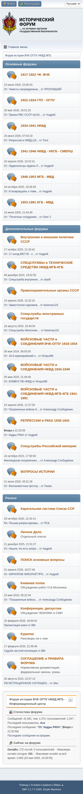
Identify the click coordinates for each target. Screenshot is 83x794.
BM (33, 625)
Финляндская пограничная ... (22, 460)
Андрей (51, 114)
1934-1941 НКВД (33, 125)
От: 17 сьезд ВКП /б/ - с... (19, 254)
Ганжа (48, 486)
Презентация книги (15, 625)
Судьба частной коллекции (20, 650)
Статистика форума (25, 712)
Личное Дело (31, 532)
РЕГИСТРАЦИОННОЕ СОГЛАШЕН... (26, 683)
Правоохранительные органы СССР (50, 290)
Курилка (27, 634)
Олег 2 (47, 216)
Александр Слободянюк (58, 409)
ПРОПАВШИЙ (52, 89)
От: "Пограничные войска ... (21, 599)
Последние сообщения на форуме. (29, 735)
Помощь (24, 785)
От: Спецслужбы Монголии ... (22, 330)
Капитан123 (51, 305)
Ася (42, 723)
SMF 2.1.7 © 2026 (31, 789)
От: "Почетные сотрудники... (21, 216)
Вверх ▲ (59, 785)
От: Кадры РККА (14, 435)
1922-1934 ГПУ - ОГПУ (38, 100)
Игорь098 (47, 355)
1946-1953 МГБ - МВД (37, 177)
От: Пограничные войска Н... (21, 409)
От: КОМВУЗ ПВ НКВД (18, 381)
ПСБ (47, 523)
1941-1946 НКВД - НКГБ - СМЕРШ (47, 151)
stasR (47, 279)
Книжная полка (33, 583)
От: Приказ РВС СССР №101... (23, 114)
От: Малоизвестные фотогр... (22, 486)
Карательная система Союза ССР (47, 508)
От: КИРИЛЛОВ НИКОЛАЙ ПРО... (24, 574)
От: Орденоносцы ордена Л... (22, 165)
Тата (45, 140)
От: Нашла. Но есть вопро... (21, 548)
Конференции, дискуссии (41, 608)
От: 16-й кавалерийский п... (21, 355)
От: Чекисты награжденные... (22, 89)
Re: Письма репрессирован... (22, 523)
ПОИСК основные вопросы (42, 560)
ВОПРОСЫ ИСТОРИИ (38, 471)
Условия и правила (41, 785)
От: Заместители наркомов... (21, 305)
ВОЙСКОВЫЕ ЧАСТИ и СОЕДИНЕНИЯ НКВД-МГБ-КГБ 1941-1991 (49, 393)
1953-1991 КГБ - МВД (37, 202)
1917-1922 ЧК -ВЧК (35, 74)
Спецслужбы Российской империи (48, 446)
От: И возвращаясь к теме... (21, 191)
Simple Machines (52, 789)
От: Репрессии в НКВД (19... (21, 140)
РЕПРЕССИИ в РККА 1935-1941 (45, 420)
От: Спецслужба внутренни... (22, 279)
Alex (55, 683)
